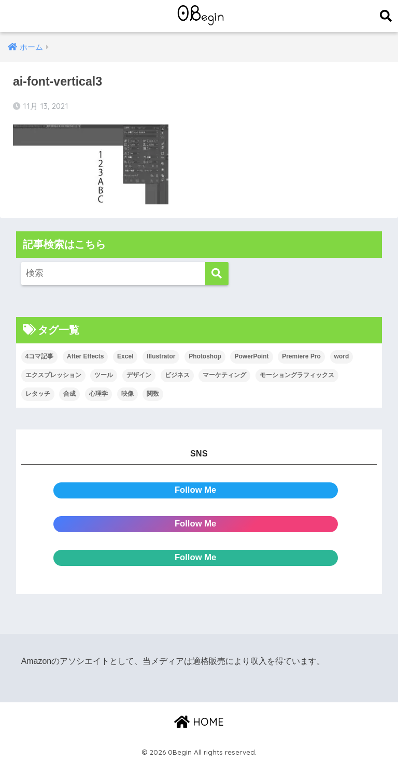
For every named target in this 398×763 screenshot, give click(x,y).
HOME (199, 721)
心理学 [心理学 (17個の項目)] (98, 393)
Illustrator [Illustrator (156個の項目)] (161, 356)
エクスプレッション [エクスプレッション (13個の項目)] (53, 375)
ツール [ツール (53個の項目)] (103, 375)
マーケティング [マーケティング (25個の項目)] (224, 375)
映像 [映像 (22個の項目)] (127, 393)
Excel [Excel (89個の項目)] (125, 356)
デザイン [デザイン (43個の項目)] (138, 375)
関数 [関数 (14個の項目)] (153, 393)
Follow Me (196, 490)
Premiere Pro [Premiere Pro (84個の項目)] (301, 356)
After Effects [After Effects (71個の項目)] (85, 356)
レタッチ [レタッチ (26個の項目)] (37, 393)
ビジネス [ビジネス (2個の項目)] (177, 375)
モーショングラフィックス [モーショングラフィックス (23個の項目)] (297, 375)
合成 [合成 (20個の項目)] (69, 393)
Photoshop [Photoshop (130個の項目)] (205, 356)
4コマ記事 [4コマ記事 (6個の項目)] (39, 356)
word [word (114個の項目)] (341, 356)
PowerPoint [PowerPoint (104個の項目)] (251, 356)
